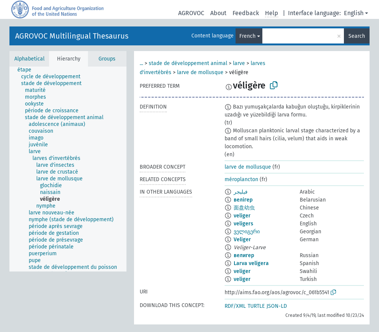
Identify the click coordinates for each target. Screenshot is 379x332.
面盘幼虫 (244, 208)
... (141, 63)
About (218, 13)
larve (239, 63)
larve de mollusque (200, 72)
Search (356, 36)
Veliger (242, 239)
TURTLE (256, 306)
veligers (243, 223)
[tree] (67, 169)
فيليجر (241, 192)
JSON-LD (277, 306)
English (354, 13)
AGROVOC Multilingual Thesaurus (71, 35)
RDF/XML (235, 306)
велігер (243, 200)
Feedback (246, 13)
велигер (244, 255)
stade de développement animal (188, 63)
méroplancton (241, 179)
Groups (107, 59)
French (247, 36)
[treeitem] (27, 70)
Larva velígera (251, 263)
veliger (242, 216)
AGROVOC (191, 13)
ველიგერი (247, 231)
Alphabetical (29, 59)
